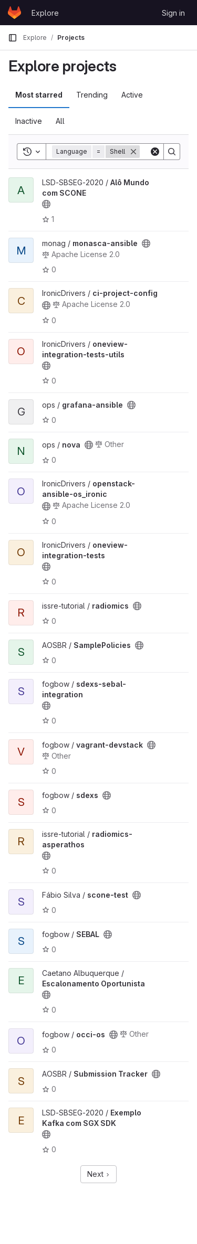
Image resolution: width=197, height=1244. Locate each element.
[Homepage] (14, 12)
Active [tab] (132, 94)
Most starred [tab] (39, 94)
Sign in (173, 12)
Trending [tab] (92, 94)
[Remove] (133, 151)
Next (98, 1173)
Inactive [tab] (28, 120)
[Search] (171, 151)
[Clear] (155, 151)
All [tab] (60, 120)
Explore (45, 12)
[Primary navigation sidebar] (12, 37)
